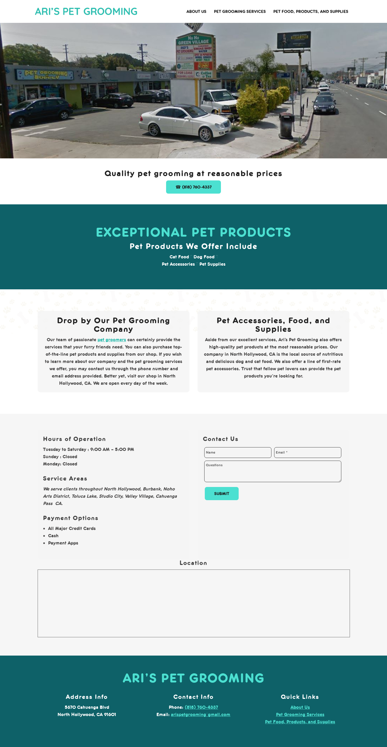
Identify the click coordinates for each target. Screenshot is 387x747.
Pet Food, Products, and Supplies (300, 722)
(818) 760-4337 (201, 707)
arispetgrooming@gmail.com (200, 714)
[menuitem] (196, 11)
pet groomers (112, 340)
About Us (300, 707)
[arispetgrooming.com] (86, 12)
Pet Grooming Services (300, 714)
